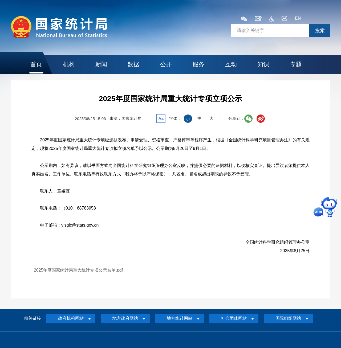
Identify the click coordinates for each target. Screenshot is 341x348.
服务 (198, 64)
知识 (263, 64)
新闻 (101, 64)
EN (298, 18)
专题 (296, 64)
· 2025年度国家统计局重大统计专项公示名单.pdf (77, 270)
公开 (166, 64)
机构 (69, 64)
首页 (36, 64)
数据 (133, 64)
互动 (231, 64)
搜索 (320, 30)
